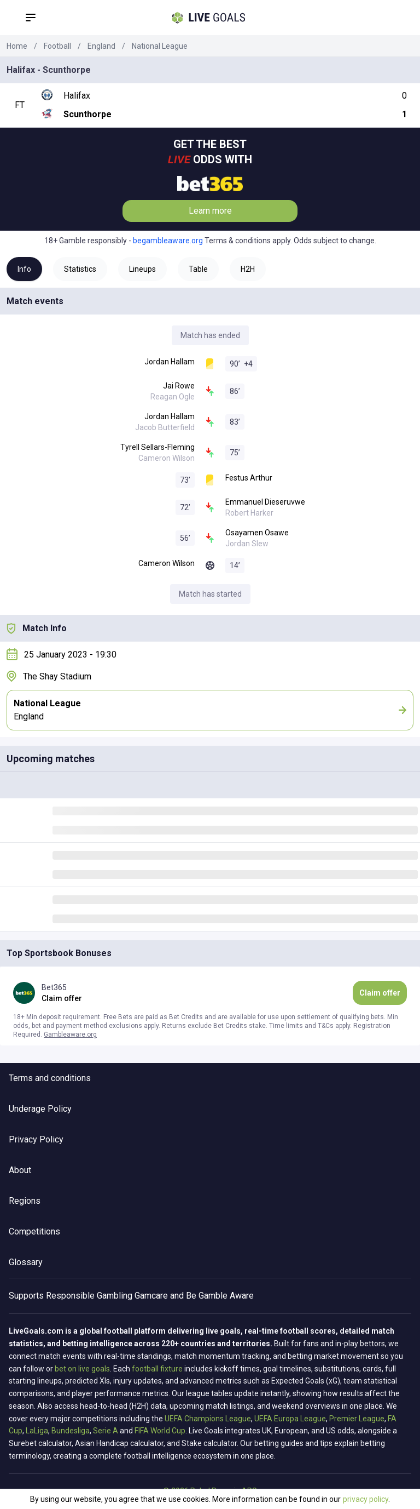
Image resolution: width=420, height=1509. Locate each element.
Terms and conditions (50, 1078)
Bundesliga (70, 1430)
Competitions (34, 1231)
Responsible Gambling (89, 1295)
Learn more (210, 210)
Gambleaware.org (70, 1034)
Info (24, 269)
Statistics (80, 269)
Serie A (105, 1430)
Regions (24, 1201)
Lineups (142, 269)
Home (17, 46)
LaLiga (37, 1430)
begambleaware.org (168, 240)
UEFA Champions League (208, 1418)
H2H (248, 269)
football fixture (157, 1368)
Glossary (26, 1262)
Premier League (356, 1418)
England (101, 46)
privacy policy (365, 1499)
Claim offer (379, 992)
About (20, 1170)
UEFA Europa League (290, 1418)
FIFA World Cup (160, 1430)
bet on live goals (82, 1368)
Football (57, 46)
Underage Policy (40, 1109)
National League (160, 46)
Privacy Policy (36, 1139)
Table (198, 269)
